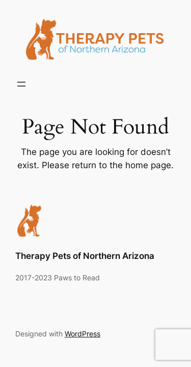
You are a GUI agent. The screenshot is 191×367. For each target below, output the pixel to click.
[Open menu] (21, 84)
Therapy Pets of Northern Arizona (84, 256)
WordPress (82, 333)
